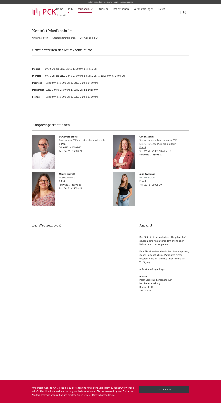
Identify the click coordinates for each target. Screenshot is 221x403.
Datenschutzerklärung (103, 394)
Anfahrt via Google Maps (151, 269)
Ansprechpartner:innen (64, 37)
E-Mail (62, 143)
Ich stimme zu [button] (164, 389)
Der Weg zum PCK (89, 37)
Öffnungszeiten (40, 37)
